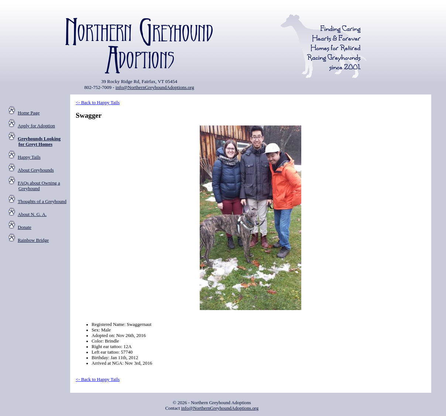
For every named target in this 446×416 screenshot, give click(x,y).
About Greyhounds (36, 170)
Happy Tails (29, 157)
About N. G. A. (32, 214)
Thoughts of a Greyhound (42, 201)
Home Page (29, 113)
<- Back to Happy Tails (98, 102)
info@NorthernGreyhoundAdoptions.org (155, 87)
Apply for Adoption (36, 125)
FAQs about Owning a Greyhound (39, 186)
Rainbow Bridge (33, 240)
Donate (24, 227)
